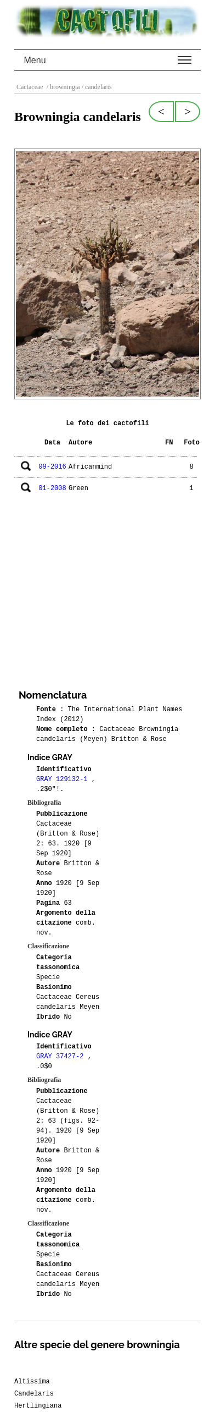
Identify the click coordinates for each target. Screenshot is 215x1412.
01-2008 (52, 488)
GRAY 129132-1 (64, 779)
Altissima (32, 1382)
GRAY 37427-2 (62, 1057)
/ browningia (62, 87)
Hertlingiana (37, 1406)
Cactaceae (30, 87)
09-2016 (52, 467)
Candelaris (34, 1394)
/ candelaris (96, 87)
